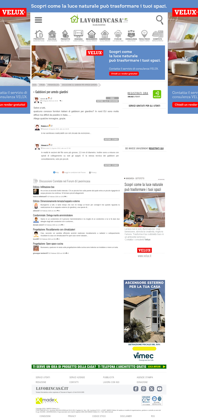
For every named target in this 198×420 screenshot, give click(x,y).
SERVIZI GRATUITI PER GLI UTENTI (144, 106)
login (112, 98)
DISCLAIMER (126, 416)
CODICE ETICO (99, 416)
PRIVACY (72, 416)
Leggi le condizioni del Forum (74, 172)
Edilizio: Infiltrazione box (43, 187)
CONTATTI (74, 382)
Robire (44, 126)
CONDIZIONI (45, 416)
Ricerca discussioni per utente (51, 98)
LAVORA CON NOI (111, 382)
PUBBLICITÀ (108, 377)
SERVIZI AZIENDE (77, 377)
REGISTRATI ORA (138, 93)
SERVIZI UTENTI (43, 377)
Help (56, 172)
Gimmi (44, 145)
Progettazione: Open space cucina (48, 244)
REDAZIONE (41, 382)
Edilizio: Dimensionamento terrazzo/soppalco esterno (56, 201)
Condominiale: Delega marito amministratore (53, 215)
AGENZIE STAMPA (145, 377)
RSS (153, 416)
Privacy (92, 172)
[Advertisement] (76, 276)
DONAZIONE (142, 382)
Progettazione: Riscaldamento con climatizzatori (54, 230)
